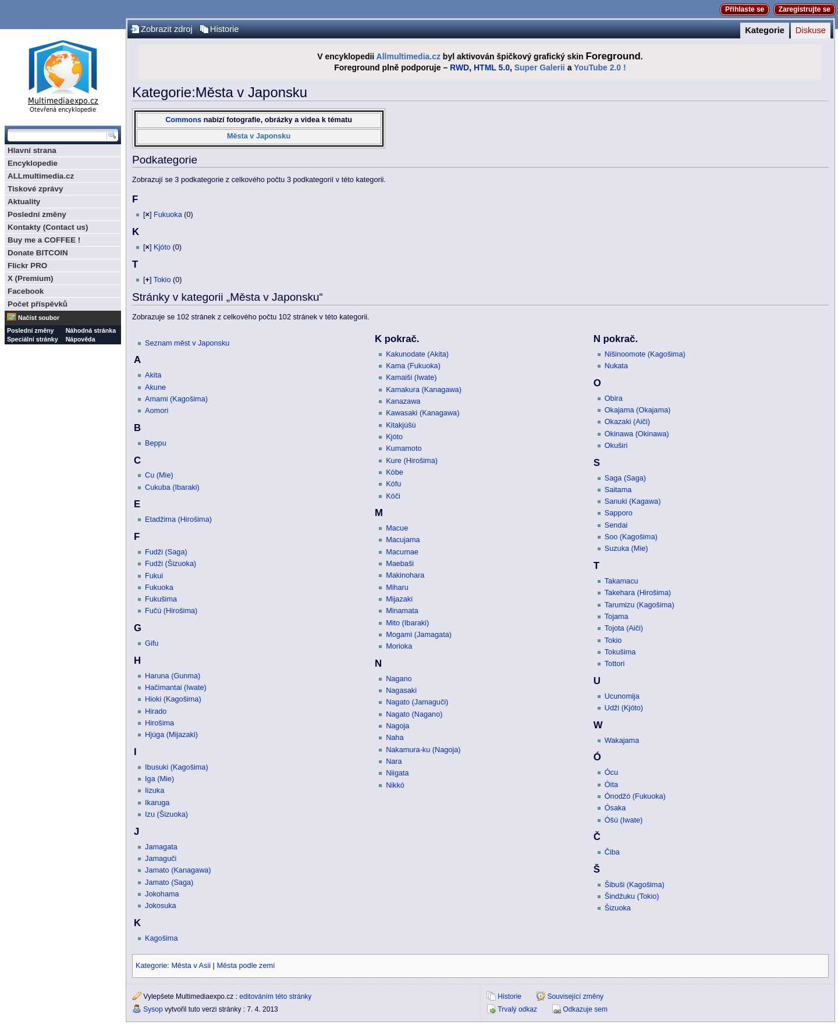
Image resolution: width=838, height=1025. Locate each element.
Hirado (155, 711)
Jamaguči (160, 859)
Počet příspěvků (38, 304)
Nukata (616, 366)
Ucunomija (622, 696)
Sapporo (619, 513)
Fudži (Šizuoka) (170, 564)
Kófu (393, 484)
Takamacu (621, 581)
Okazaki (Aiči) (627, 422)
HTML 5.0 (492, 67)
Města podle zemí (245, 966)
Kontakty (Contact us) (48, 227)
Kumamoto (403, 448)
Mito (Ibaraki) (407, 623)
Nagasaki (401, 690)
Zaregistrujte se (804, 9)
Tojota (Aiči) (624, 628)
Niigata (397, 773)
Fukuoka (168, 215)
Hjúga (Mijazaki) (171, 735)
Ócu (611, 772)
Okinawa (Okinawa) (637, 434)
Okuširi (616, 446)
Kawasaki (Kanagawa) (422, 413)
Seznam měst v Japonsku (187, 343)
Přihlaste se (744, 9)
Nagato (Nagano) (414, 714)
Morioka (399, 646)
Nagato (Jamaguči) (417, 702)
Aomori (156, 411)
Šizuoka (618, 908)
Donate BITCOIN (38, 252)
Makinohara (405, 575)
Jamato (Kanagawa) (178, 870)
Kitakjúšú (401, 425)
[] (147, 215)
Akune (155, 387)
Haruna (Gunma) (172, 676)
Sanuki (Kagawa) (633, 501)
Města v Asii (191, 966)
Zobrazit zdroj (167, 29)
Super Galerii (539, 67)
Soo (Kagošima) (631, 537)
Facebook (26, 291)
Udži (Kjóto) (624, 708)
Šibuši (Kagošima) (635, 885)
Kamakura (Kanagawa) (423, 390)
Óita (611, 785)
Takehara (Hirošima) (638, 593)
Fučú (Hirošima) (171, 611)
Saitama (618, 490)
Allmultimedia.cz (409, 56)
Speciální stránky (32, 339)
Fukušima (161, 599)
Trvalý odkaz (517, 1009)
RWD (459, 67)
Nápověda (80, 339)
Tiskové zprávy (35, 188)
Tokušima (620, 652)
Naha (394, 738)
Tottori (615, 664)
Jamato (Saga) (169, 882)
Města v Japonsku (258, 136)
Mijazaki (399, 599)
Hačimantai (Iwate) (176, 688)
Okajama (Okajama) (638, 410)
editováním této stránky (275, 996)
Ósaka (615, 808)
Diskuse (811, 30)
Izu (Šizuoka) (166, 814)
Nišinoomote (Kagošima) (645, 354)
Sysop (152, 1009)
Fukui (154, 576)
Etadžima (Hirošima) (178, 519)
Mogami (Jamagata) (419, 635)
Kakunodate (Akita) (417, 354)
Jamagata (161, 847)
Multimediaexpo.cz (63, 75)
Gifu (151, 643)
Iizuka (154, 790)
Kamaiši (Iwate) (411, 377)
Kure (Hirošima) (412, 461)
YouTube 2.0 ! (600, 67)
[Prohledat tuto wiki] (57, 135)
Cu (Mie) (159, 475)
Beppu (155, 443)
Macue (397, 528)
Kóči (393, 496)
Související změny (575, 996)
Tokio (162, 280)
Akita (153, 375)
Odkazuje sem (585, 1009)
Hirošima (159, 723)
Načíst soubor (38, 317)
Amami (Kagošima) (176, 399)
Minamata (402, 611)
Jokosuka (160, 906)
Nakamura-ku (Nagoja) (423, 750)
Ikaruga (157, 803)
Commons (183, 120)
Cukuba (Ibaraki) (172, 487)
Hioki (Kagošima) (173, 699)
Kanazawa (403, 401)
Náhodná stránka (91, 330)
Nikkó (395, 785)
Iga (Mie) (159, 779)
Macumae (402, 552)
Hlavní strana (32, 150)
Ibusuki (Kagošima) (176, 767)
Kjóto (162, 247)
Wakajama (622, 740)
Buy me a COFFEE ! (44, 240)
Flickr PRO (27, 265)
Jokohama (162, 894)
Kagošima (161, 938)
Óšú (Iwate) (624, 820)
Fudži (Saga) (166, 552)
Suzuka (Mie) (626, 548)
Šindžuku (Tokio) (632, 896)
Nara (394, 761)
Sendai (616, 525)
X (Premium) (31, 278)
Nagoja (397, 726)
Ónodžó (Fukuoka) (635, 796)
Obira (614, 398)
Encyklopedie (33, 163)
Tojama (616, 617)
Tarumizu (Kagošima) (639, 605)
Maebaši (400, 564)
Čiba (612, 852)
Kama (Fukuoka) (413, 366)
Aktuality (24, 201)
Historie (224, 29)
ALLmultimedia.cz (41, 176)
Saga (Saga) (625, 478)
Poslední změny (37, 214)
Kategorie (764, 30)
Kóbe (394, 472)
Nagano (398, 679)
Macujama (403, 540)
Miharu (397, 587)
